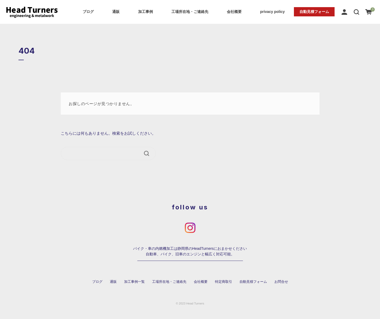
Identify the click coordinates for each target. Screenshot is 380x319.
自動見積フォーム (314, 12)
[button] (356, 12)
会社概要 (234, 12)
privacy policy (272, 12)
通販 (116, 12)
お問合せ (281, 282)
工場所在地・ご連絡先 (189, 12)
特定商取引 (223, 282)
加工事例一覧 (134, 282)
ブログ (88, 12)
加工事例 (145, 12)
